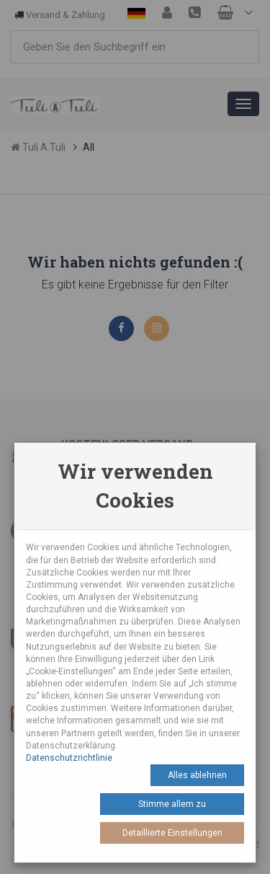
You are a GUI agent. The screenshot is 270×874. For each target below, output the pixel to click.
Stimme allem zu (172, 804)
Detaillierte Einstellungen (172, 833)
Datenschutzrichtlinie (69, 758)
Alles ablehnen (197, 775)
